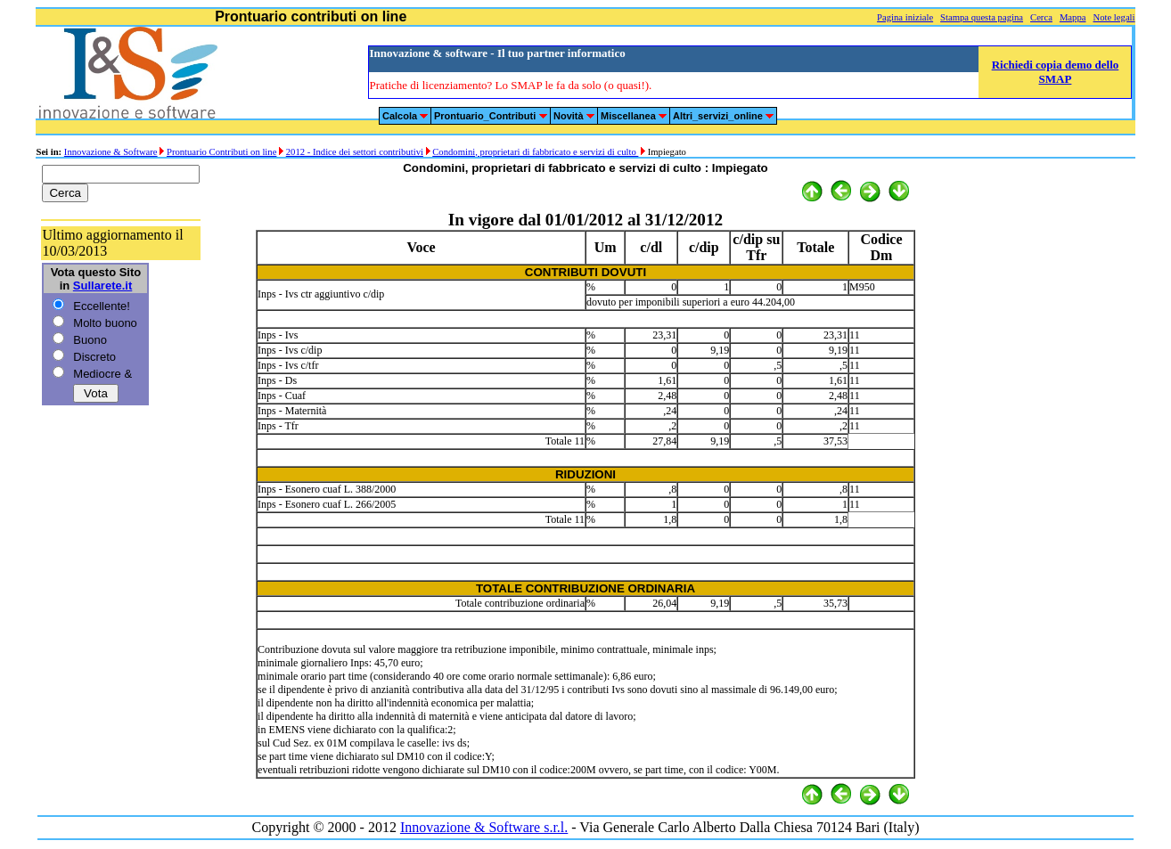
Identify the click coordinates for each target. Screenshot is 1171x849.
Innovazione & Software (111, 152)
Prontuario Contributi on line (221, 152)
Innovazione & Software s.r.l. (484, 827)
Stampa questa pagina (981, 17)
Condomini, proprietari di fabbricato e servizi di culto (535, 152)
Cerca (1041, 17)
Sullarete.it (102, 285)
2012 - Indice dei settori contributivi (354, 152)
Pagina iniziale (905, 17)
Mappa (1073, 17)
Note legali (1113, 17)
